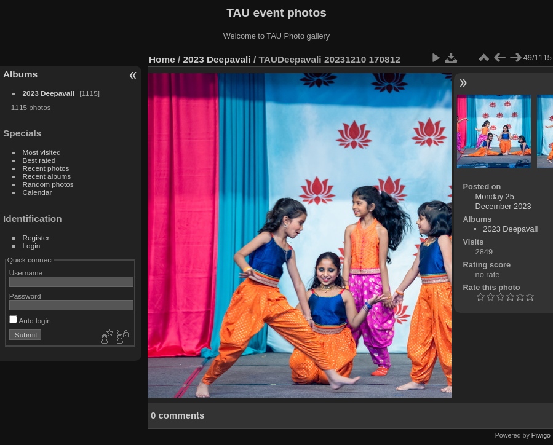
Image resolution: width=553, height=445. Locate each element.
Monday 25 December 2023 (503, 201)
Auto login (30, 321)
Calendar (37, 192)
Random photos (48, 184)
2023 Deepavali (48, 93)
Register (36, 238)
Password (25, 296)
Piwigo (541, 435)
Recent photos (46, 168)
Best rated (39, 160)
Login (32, 246)
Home (162, 59)
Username (25, 273)
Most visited (42, 152)
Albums (20, 74)
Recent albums (47, 176)
